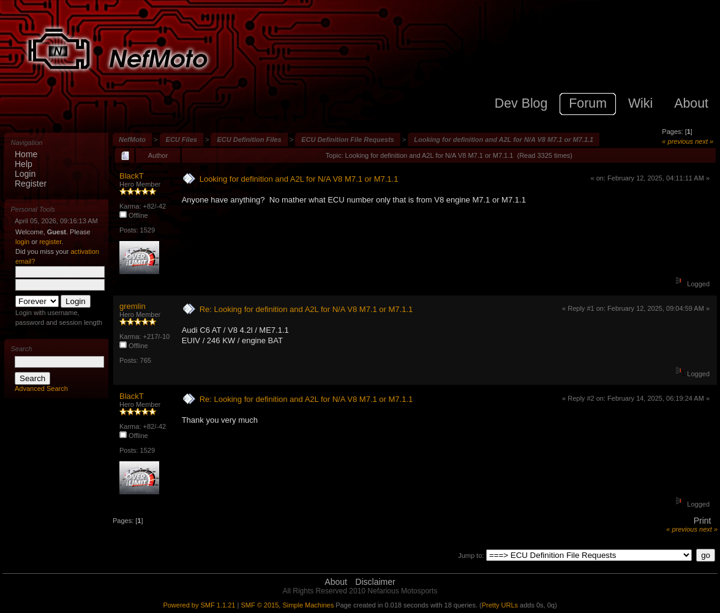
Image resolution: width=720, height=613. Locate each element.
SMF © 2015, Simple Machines (287, 605)
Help (23, 164)
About (335, 582)
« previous (677, 141)
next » (704, 141)
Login (25, 174)
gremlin (132, 306)
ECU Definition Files (249, 139)
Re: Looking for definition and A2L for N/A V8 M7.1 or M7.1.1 (306, 309)
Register (31, 183)
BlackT (131, 175)
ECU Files (181, 139)
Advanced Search (41, 388)
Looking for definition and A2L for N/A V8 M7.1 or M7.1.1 (503, 139)
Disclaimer (375, 582)
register (50, 241)
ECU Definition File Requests (347, 139)
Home (26, 154)
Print (702, 521)
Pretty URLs (500, 605)
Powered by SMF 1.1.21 (199, 605)
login (22, 241)
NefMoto (132, 139)
